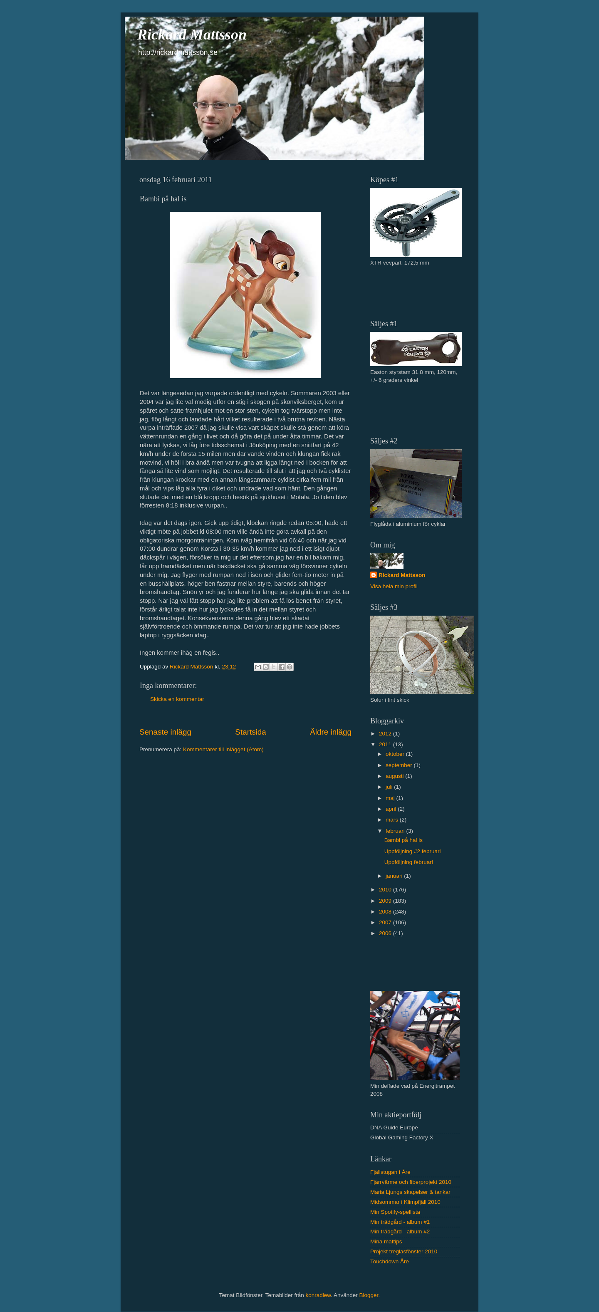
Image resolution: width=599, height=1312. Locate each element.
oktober (396, 754)
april (392, 809)
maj (391, 798)
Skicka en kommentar (177, 699)
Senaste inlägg (165, 732)
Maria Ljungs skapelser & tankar (410, 1192)
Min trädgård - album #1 (400, 1222)
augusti (395, 776)
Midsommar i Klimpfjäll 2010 (405, 1202)
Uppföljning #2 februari (412, 851)
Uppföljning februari (408, 862)
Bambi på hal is (403, 840)
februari (396, 831)
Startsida (250, 732)
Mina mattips (386, 1241)
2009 (386, 901)
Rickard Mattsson (192, 34)
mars (393, 820)
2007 (386, 922)
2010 (386, 889)
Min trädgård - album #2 (400, 1231)
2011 (386, 744)
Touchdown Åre (389, 1261)
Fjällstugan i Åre (390, 1172)
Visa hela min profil (394, 586)
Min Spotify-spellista (395, 1212)
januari (395, 876)
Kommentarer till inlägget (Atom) (223, 749)
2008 (386, 911)
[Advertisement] (419, 292)
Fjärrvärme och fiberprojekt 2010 (410, 1182)
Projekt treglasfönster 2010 (403, 1251)
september (400, 765)
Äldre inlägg (330, 732)
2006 (386, 933)
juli (390, 787)
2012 (386, 733)
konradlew (318, 1295)
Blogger (369, 1295)
